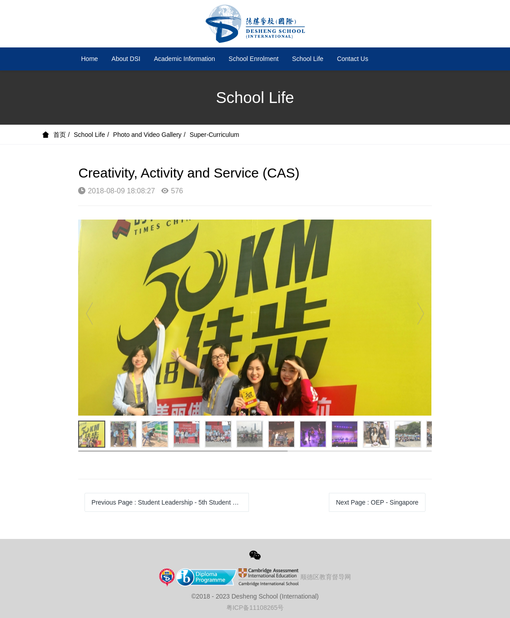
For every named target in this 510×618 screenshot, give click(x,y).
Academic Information (184, 58)
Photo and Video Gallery (147, 134)
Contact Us (352, 58)
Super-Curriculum (214, 134)
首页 (59, 134)
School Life (307, 58)
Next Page (377, 502)
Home (89, 58)
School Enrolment (254, 58)
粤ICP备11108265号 (255, 607)
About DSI (126, 58)
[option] (254, 318)
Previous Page (170, 502)
